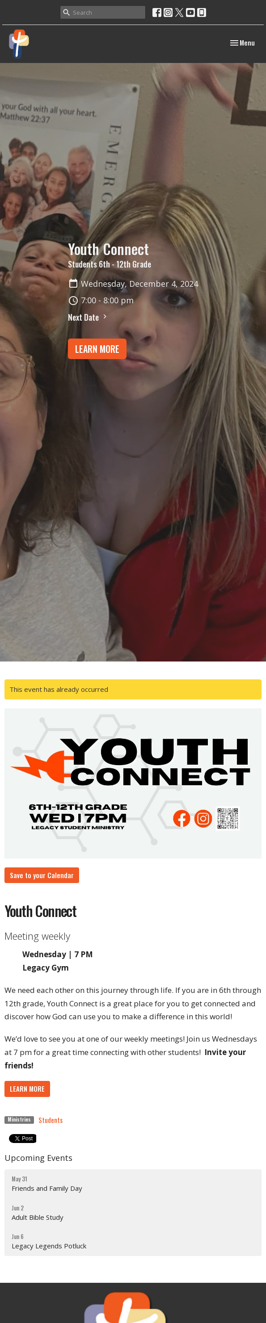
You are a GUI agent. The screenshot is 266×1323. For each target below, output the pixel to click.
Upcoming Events (38, 1157)
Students (50, 1120)
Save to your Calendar (42, 875)
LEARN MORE (97, 349)
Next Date (88, 317)
